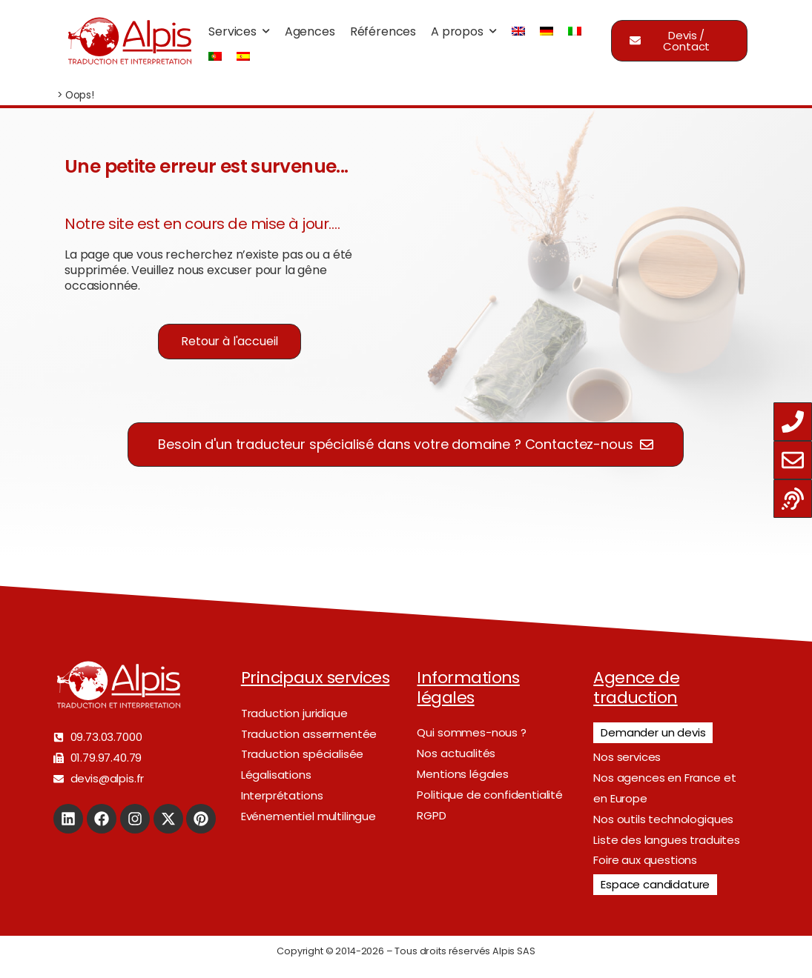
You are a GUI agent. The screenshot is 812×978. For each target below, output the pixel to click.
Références (383, 31)
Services (232, 31)
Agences (310, 31)
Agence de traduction (636, 687)
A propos (457, 31)
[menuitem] (518, 31)
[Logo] (129, 40)
